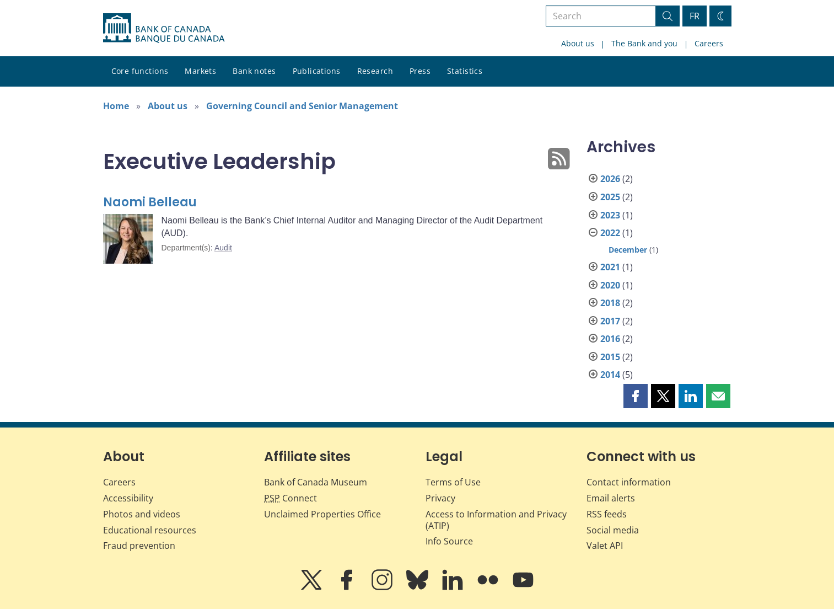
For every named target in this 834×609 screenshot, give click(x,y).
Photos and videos (141, 514)
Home (116, 106)
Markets (200, 71)
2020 (610, 285)
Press (420, 71)
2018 (610, 303)
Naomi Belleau (150, 202)
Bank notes (254, 71)
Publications (317, 71)
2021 (610, 267)
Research (375, 71)
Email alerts (611, 498)
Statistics (464, 71)
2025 (610, 197)
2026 (610, 179)
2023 (610, 215)
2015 (610, 357)
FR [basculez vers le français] (695, 16)
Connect (290, 498)
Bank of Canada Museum (315, 482)
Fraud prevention (139, 545)
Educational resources (149, 530)
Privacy (440, 498)
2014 (610, 374)
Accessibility (128, 498)
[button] (635, 396)
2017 (610, 321)
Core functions (140, 71)
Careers (709, 43)
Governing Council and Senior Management (302, 106)
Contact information (629, 482)
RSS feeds (607, 514)
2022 (610, 233)
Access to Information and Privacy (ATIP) (496, 520)
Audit (223, 247)
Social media (613, 530)
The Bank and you (644, 43)
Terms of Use (453, 482)
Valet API (605, 545)
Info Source (449, 541)
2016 (610, 339)
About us (577, 43)
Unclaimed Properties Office (322, 514)
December (628, 249)
